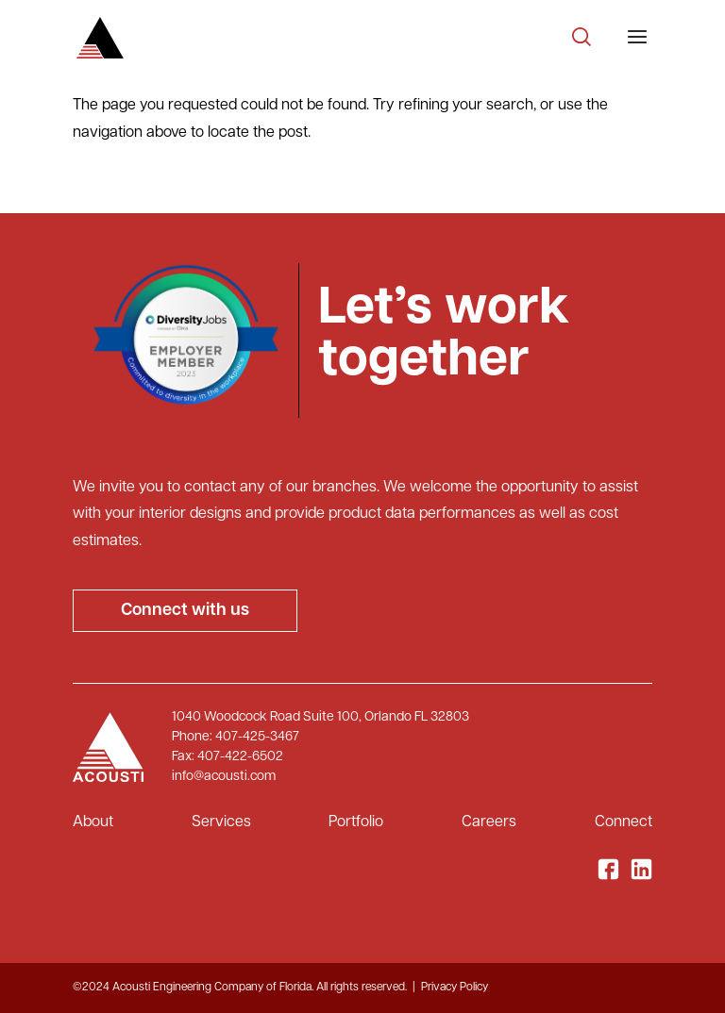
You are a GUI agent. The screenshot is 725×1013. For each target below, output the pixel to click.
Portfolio (356, 822)
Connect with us (185, 611)
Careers (489, 822)
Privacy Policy (454, 987)
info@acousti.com (224, 777)
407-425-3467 (257, 737)
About (93, 822)
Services (221, 822)
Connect (623, 822)
